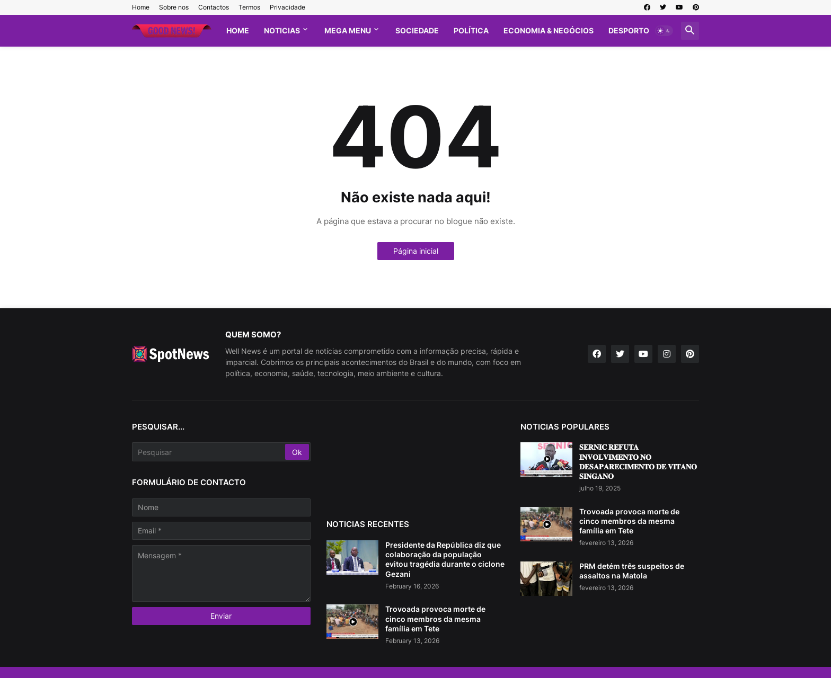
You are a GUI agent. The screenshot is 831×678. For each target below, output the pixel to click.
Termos (249, 7)
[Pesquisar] (209, 452)
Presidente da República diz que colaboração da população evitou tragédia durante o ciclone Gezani (445, 559)
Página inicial (415, 250)
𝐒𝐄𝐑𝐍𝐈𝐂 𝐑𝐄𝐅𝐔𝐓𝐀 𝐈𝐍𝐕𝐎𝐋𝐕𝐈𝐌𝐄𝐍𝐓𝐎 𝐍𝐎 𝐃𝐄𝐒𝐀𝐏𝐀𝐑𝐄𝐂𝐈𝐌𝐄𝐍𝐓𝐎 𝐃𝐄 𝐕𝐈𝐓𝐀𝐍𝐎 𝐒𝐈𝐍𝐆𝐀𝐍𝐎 (638, 461)
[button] (664, 30)
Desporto (628, 30)
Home (140, 7)
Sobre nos (174, 7)
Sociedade (417, 30)
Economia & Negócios (548, 30)
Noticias (282, 30)
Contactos (213, 7)
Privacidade (287, 7)
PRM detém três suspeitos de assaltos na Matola (631, 570)
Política (471, 30)
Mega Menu (347, 30)
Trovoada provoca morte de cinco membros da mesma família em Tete (435, 618)
